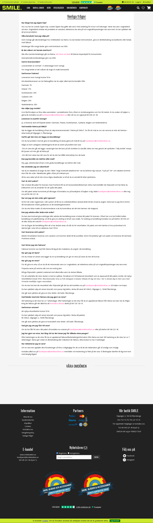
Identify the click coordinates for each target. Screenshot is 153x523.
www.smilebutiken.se (28, 454)
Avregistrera (74, 453)
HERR (49, 7)
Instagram (130, 460)
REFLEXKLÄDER (59, 7)
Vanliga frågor (27, 436)
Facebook (130, 456)
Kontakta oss (28, 429)
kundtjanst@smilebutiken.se (54, 115)
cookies (45, 521)
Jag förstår (115, 521)
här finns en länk (63, 54)
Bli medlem (147, 2)
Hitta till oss (27, 417)
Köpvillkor (28, 423)
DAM (28, 7)
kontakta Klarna (57, 303)
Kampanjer (83, 7)
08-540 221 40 (129, 2)
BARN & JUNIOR (38, 7)
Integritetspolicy (28, 432)
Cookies (28, 426)
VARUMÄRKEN (71, 7)
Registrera (63, 453)
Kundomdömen (28, 420)
